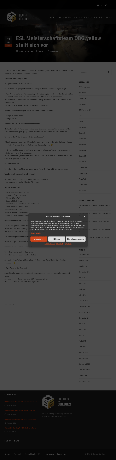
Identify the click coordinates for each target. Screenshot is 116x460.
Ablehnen (56, 239)
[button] (84, 216)
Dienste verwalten (35, 233)
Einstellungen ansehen (75, 239)
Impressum (68, 244)
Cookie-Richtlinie (50, 244)
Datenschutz (59, 244)
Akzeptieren (38, 239)
